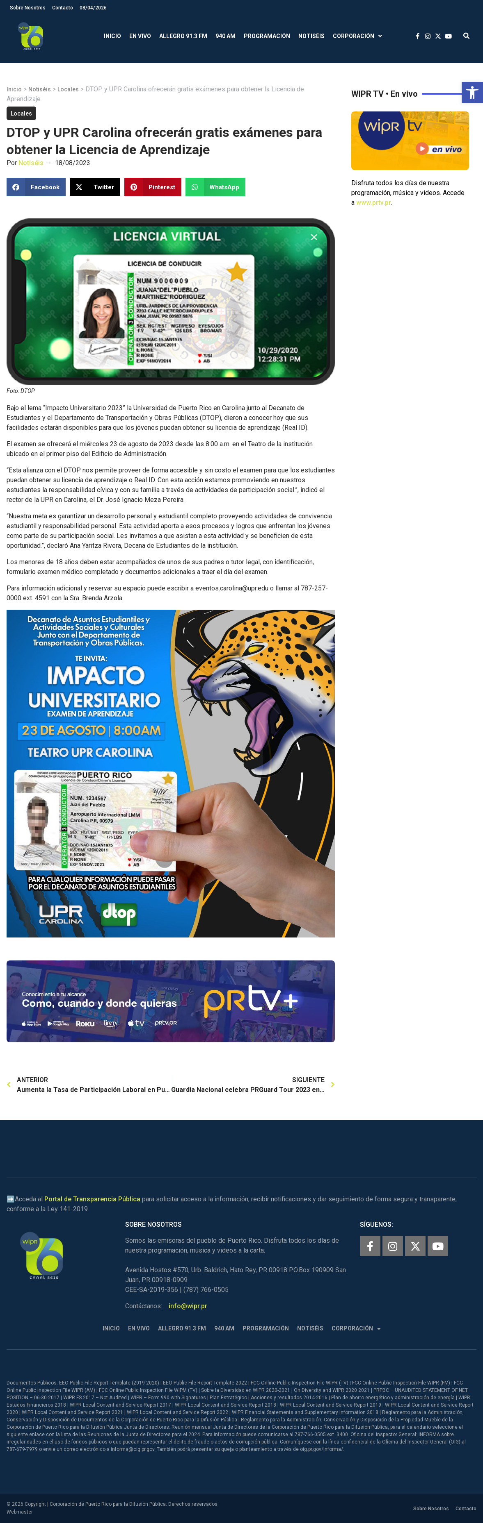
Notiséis (311, 36)
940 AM (225, 36)
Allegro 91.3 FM (183, 36)
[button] (472, 92)
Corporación (357, 36)
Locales (68, 89)
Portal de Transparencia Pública (92, 1199)
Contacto (62, 8)
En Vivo (140, 36)
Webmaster (20, 1512)
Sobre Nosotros (28, 8)
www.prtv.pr (373, 203)
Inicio (112, 36)
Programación (267, 36)
